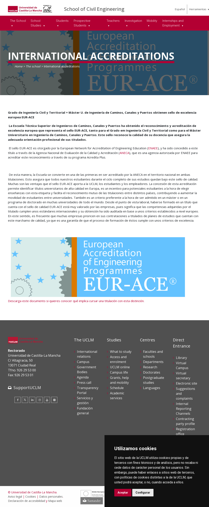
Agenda (83, 377)
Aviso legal (15, 496)
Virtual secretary (183, 375)
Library (181, 357)
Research (150, 367)
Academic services (117, 395)
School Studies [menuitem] (36, 23)
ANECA (124, 153)
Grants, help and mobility (119, 380)
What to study (120, 351)
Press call (84, 382)
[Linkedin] (32, 400)
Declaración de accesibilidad (26, 501)
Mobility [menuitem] (152, 21)
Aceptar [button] (123, 492)
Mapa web (55, 501)
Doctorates (151, 372)
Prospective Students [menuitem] (82, 23)
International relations (87, 354)
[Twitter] (25, 400)
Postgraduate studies (153, 380)
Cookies (30, 496)
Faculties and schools (153, 354)
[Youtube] (47, 400)
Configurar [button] (143, 492)
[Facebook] (17, 400)
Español (180, 9)
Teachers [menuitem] (113, 21)
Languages (151, 388)
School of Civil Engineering (94, 8)
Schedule (117, 388)
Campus (83, 362)
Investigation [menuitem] (133, 21)
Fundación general (85, 410)
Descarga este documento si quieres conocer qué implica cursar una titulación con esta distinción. (76, 301)
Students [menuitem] (62, 21)
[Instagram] (40, 400)
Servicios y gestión (85, 400)
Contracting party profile (185, 421)
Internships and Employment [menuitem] (172, 23)
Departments (153, 362)
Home (18, 66)
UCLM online (120, 367)
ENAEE (153, 148)
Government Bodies (86, 369)
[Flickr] (54, 400)
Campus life (119, 372)
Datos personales (51, 496)
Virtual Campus (182, 365)
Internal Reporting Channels (183, 408)
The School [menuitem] (18, 21)
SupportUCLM (27, 387)
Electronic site (186, 383)
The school (33, 66)
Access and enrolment (118, 359)
